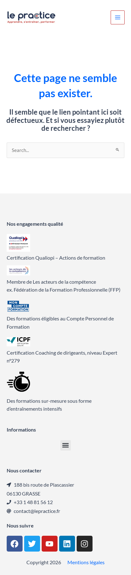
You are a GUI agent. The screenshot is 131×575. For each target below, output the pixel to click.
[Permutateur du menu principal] (118, 17)
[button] (65, 445)
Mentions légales (86, 562)
